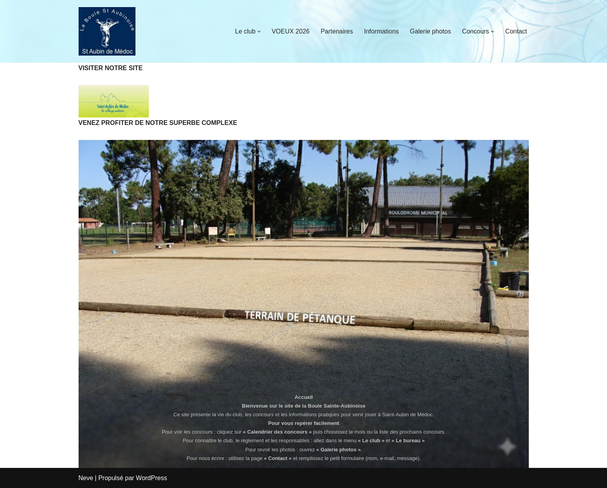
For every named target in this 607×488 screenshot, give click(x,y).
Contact (516, 31)
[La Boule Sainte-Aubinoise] (107, 31)
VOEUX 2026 (291, 31)
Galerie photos (430, 31)
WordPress (151, 478)
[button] (259, 31)
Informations (381, 31)
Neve (86, 478)
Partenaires (337, 31)
